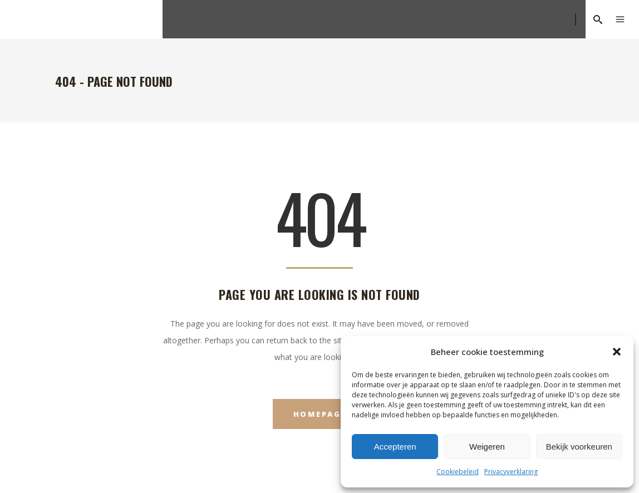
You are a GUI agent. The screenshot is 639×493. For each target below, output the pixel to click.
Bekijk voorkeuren (579, 446)
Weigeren (487, 446)
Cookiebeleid (457, 471)
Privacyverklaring (511, 471)
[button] (616, 351)
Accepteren (395, 446)
